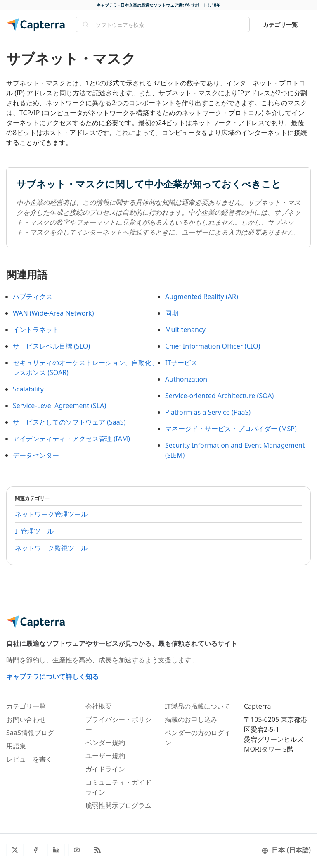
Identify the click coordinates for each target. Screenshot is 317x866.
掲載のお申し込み (191, 719)
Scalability (28, 389)
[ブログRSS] (97, 850)
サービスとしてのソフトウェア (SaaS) (69, 422)
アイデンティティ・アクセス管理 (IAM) (71, 438)
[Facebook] (35, 850)
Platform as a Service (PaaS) (208, 412)
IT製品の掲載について (197, 706)
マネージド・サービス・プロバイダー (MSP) (231, 428)
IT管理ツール (34, 531)
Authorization (186, 379)
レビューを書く (29, 759)
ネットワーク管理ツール (51, 514)
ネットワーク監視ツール (51, 548)
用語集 (16, 745)
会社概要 (98, 706)
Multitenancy (185, 329)
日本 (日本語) (286, 849)
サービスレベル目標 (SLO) (51, 346)
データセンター (36, 455)
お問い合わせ (26, 719)
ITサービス (181, 362)
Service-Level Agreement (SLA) (59, 405)
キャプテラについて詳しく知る (52, 676)
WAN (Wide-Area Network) (53, 313)
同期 (171, 313)
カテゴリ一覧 (280, 24)
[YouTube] (76, 850)
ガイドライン (105, 768)
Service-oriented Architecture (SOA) (219, 395)
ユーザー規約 (105, 755)
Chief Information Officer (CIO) (212, 346)
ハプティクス (32, 296)
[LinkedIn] (56, 850)
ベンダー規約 (105, 742)
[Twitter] (15, 850)
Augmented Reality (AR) (201, 296)
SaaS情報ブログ (30, 732)
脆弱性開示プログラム (118, 805)
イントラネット (36, 329)
